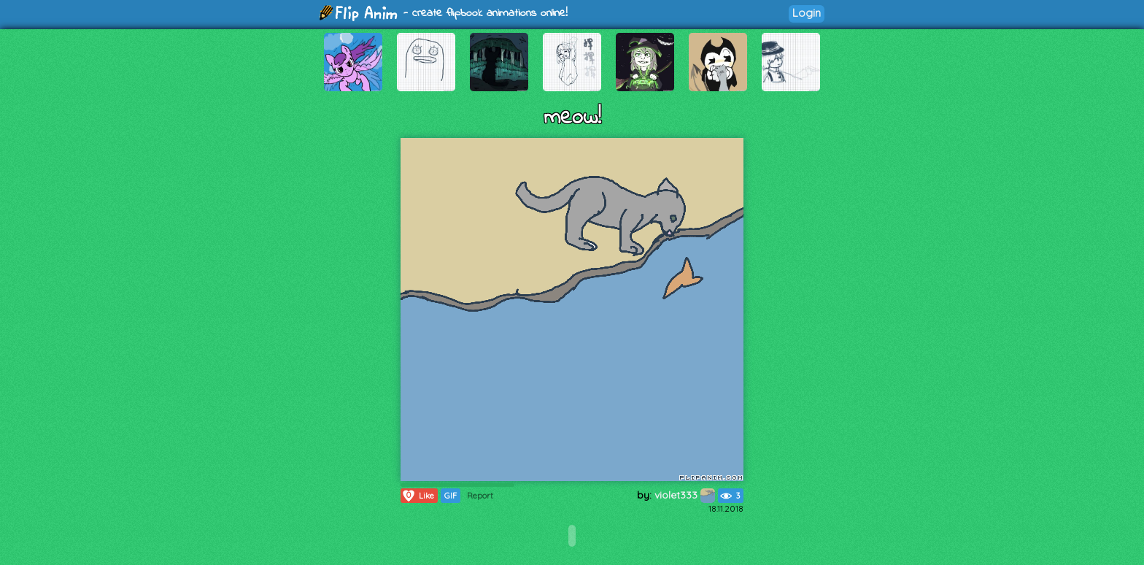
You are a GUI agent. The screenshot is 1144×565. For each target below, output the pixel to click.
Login (806, 13)
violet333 (684, 494)
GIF (450, 496)
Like (417, 495)
